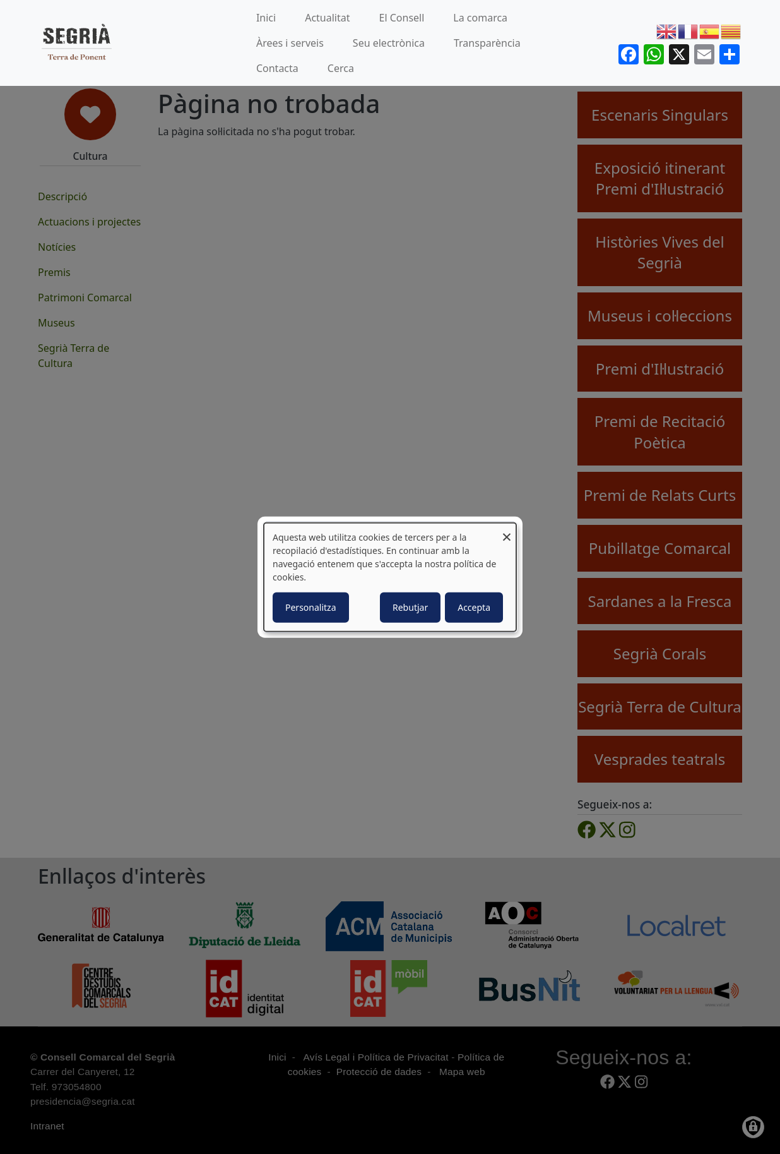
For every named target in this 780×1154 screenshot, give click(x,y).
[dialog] (390, 577)
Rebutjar (410, 607)
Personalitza (310, 607)
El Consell (402, 18)
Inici (266, 18)
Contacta (277, 68)
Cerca (341, 68)
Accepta (474, 607)
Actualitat (327, 18)
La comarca (480, 18)
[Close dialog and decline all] (506, 530)
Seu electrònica (389, 43)
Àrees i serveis (290, 43)
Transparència (487, 43)
